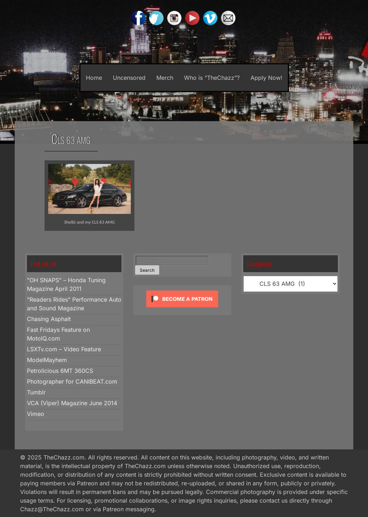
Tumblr (36, 392)
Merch (164, 77)
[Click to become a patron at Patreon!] (182, 308)
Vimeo (35, 413)
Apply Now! (266, 77)
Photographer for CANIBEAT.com (72, 381)
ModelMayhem (47, 359)
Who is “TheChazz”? (212, 77)
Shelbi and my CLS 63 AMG (89, 222)
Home (94, 77)
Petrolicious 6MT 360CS (60, 370)
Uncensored (129, 77)
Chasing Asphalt (49, 318)
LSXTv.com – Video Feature (64, 349)
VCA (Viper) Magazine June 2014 (72, 403)
